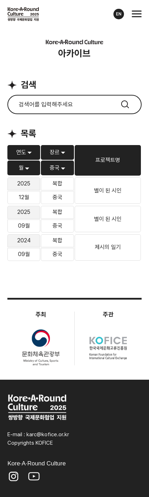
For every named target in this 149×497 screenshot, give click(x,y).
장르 (55, 152)
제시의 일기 (108, 247)
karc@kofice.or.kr (47, 434)
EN (119, 14)
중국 (55, 168)
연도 (21, 152)
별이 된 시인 (108, 191)
